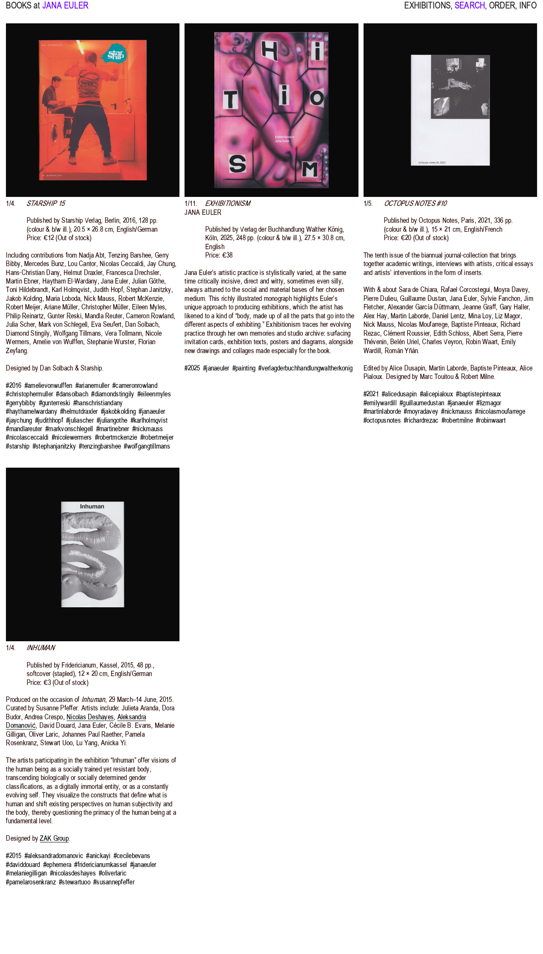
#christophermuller (29, 394)
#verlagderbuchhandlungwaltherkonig (305, 368)
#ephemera (57, 864)
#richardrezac (421, 420)
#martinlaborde (382, 411)
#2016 (13, 385)
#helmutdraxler (79, 411)
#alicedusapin (399, 394)
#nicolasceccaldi (27, 437)
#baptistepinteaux (478, 394)
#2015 (13, 855)
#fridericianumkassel (100, 864)
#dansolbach (72, 394)
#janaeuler (152, 411)
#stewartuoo (74, 882)
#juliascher (80, 420)
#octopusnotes (382, 420)
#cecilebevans (132, 855)
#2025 (192, 368)
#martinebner (112, 428)
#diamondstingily (112, 394)
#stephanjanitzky (54, 446)
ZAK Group (54, 838)
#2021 (371, 394)
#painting (243, 368)
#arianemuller (92, 385)
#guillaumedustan (422, 402)
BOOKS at (23, 10)
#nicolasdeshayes (73, 873)
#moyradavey (421, 411)
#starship (17, 446)
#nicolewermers (72, 437)
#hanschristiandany (98, 402)
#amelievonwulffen (48, 385)
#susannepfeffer (113, 882)
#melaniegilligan (26, 873)
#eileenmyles (154, 394)
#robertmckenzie (116, 437)
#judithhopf (49, 420)
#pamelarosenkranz (31, 882)
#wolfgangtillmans (147, 446)
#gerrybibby (21, 402)
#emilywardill (380, 402)
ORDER (502, 10)
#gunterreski (54, 402)
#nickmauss (147, 428)
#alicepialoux (436, 394)
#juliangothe (112, 420)
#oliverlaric (112, 873)
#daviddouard (23, 864)
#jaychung (19, 420)
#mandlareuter (24, 428)
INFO (528, 10)
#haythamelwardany (31, 411)
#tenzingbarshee (100, 446)
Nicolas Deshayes (90, 717)
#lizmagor (488, 402)
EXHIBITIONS (427, 10)
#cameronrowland (134, 385)
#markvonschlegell (69, 428)
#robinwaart (491, 420)
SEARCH (470, 10)
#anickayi (98, 855)
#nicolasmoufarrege (500, 411)
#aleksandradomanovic (54, 855)
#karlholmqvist (149, 420)
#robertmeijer (157, 437)
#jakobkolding (118, 411)
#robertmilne (457, 420)
